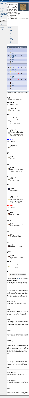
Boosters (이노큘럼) (3, 7)
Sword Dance (18, 278)
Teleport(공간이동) (13, 65)
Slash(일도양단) (13, 62)
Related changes (2, 26)
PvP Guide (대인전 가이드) (4, 13)
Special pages (2, 27)
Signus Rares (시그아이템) (4, 10)
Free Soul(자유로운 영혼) (13, 56)
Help (1, 24)
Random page (2, 23)
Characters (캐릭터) (3, 6)
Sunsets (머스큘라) (3, 11)
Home (1, 2)
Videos (1, 16)
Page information (2, 29)
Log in (1, 1)
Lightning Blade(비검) (13, 67)
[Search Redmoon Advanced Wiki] (3, 19)
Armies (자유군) (2, 8)
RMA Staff (2, 17)
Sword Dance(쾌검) (13, 89)
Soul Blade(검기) (13, 53)
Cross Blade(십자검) (13, 86)
